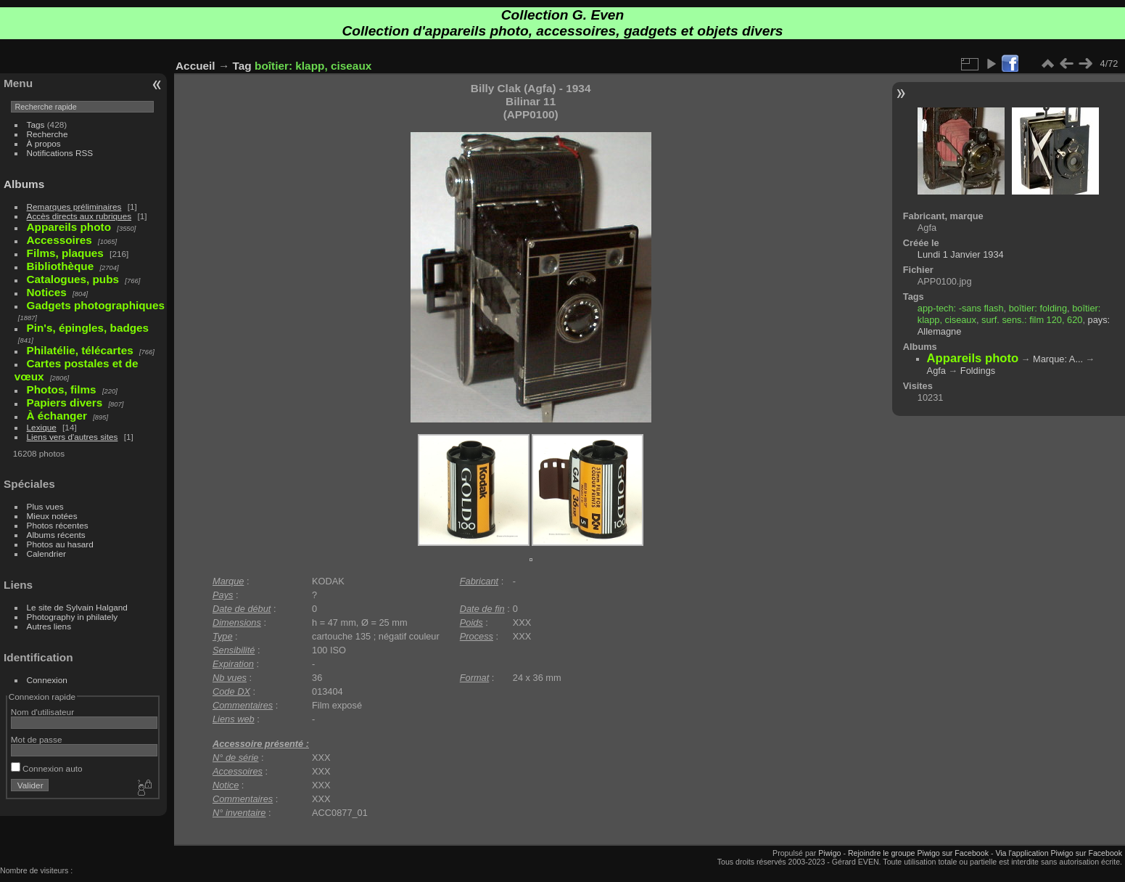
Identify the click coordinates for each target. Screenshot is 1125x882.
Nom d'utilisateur (42, 711)
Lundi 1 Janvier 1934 (961, 254)
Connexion (47, 680)
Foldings (977, 370)
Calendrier (46, 553)
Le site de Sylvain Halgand (77, 607)
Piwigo (829, 853)
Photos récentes (57, 525)
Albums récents (56, 534)
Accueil (195, 66)
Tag (242, 66)
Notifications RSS (60, 153)
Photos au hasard (60, 544)
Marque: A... (1058, 359)
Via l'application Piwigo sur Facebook (1058, 853)
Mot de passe (36, 739)
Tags (36, 124)
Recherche (47, 134)
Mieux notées (52, 515)
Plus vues (45, 506)
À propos (44, 143)
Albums (24, 184)
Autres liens (49, 626)
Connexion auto (47, 768)
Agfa (936, 370)
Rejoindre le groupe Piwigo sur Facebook (918, 853)
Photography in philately (72, 616)
